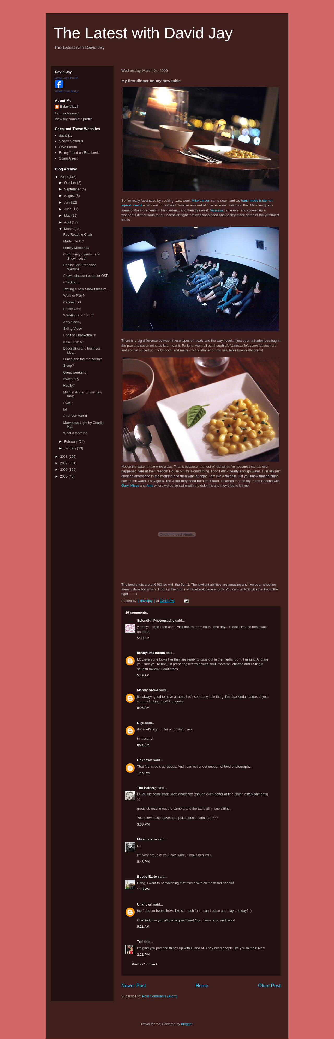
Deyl (140, 723)
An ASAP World (75, 416)
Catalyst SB (72, 302)
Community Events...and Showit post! (81, 256)
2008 (64, 457)
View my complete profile (73, 119)
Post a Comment (144, 964)
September (73, 189)
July (67, 202)
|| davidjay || (69, 106)
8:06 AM (143, 708)
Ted (140, 942)
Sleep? (68, 366)
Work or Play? (73, 295)
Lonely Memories (76, 248)
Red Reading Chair (77, 234)
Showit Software (71, 141)
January (70, 448)
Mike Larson (201, 201)
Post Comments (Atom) (159, 996)
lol (65, 409)
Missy (134, 485)
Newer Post (133, 985)
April (68, 222)
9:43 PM (143, 862)
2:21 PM (143, 954)
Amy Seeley (72, 322)
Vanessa (216, 210)
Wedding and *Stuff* (78, 315)
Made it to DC (73, 241)
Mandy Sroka (147, 690)
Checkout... (71, 282)
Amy (149, 485)
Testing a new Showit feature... (86, 289)
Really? (68, 385)
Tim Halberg (147, 788)
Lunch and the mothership (82, 359)
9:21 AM (143, 926)
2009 (64, 177)
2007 (64, 463)
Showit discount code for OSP (85, 276)
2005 (64, 476)
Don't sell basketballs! (79, 335)
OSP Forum (68, 147)
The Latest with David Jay (143, 33)
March (69, 229)
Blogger (187, 1024)
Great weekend (74, 372)
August (70, 196)
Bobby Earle (147, 876)
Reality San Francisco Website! (79, 267)
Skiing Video (72, 329)
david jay (65, 135)
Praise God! (72, 309)
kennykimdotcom (151, 653)
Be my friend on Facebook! (79, 153)
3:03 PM (143, 824)
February (71, 441)
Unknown (144, 760)
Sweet (68, 403)
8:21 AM (143, 745)
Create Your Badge (67, 91)
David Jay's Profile (66, 78)
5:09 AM (143, 638)
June (68, 209)
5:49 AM (143, 675)
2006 (64, 470)
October (70, 183)
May (67, 215)
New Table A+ (73, 342)
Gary (124, 485)
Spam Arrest (68, 158)
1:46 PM (143, 773)
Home (202, 985)
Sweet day (71, 379)
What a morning (75, 433)
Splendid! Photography (155, 620)
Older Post (269, 985)
